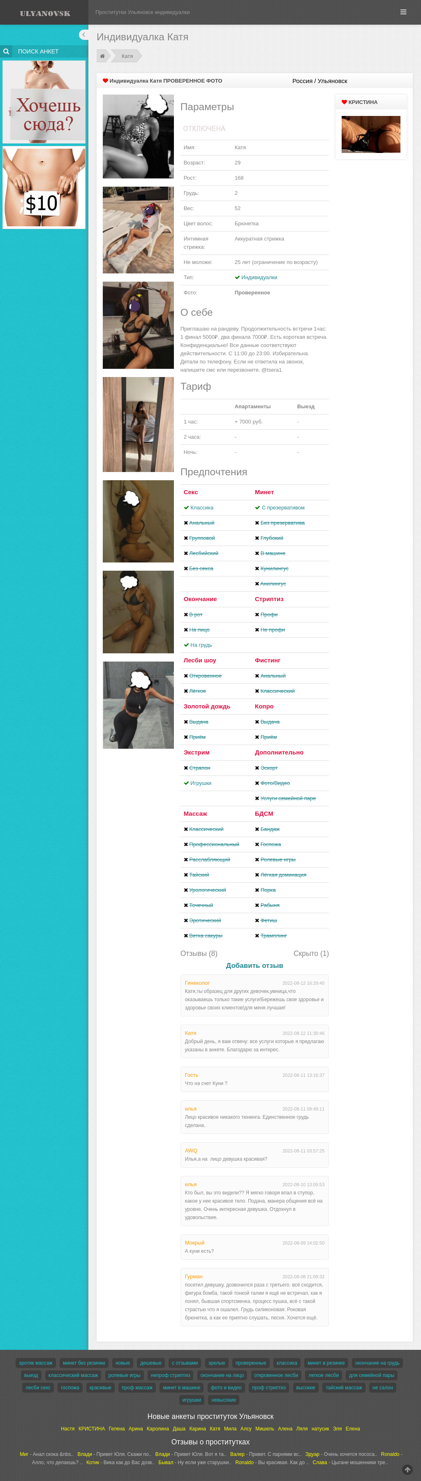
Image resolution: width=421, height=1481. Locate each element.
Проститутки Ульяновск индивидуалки (142, 12)
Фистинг (267, 660)
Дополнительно (279, 752)
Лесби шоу (200, 660)
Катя (127, 56)
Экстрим (197, 752)
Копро (264, 706)
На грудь (201, 645)
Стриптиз (269, 598)
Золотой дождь (207, 706)
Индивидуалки (259, 277)
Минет (264, 491)
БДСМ (264, 813)
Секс (191, 491)
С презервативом (283, 507)
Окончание (200, 598)
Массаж (195, 813)
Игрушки (200, 783)
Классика (201, 507)
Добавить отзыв (254, 966)
